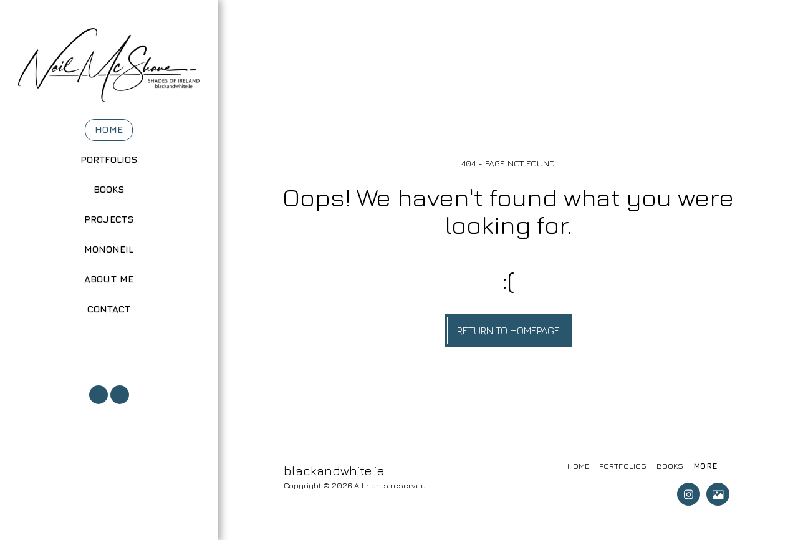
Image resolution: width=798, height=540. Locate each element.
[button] (98, 394)
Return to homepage (508, 330)
